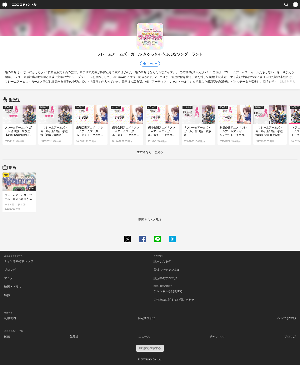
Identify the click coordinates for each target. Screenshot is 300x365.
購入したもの (162, 261)
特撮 (7, 295)
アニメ (8, 278)
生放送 (74, 336)
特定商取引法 (146, 318)
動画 (7, 336)
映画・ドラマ (13, 286)
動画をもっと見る (150, 219)
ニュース (144, 336)
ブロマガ (10, 269)
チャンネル (217, 336)
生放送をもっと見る (150, 152)
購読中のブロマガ (165, 278)
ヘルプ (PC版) (286, 318)
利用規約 (10, 318)
